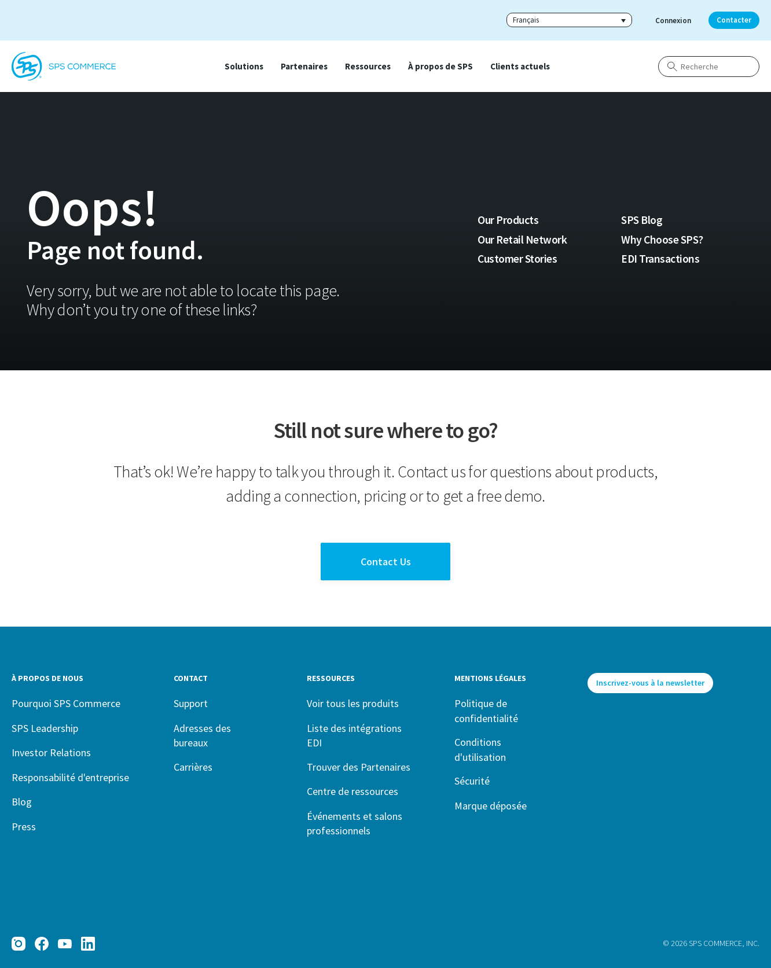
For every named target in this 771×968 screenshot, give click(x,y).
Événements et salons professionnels (354, 823)
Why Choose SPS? (662, 239)
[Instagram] (18, 944)
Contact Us (386, 561)
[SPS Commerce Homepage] (64, 66)
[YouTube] (65, 944)
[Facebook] (42, 944)
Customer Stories (517, 259)
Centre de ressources (352, 791)
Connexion (673, 20)
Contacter (734, 20)
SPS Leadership (45, 728)
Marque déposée (490, 805)
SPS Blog (641, 220)
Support (191, 703)
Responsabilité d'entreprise (70, 777)
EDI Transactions (660, 259)
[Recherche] (708, 66)
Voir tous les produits (353, 703)
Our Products (508, 220)
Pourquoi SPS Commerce (66, 703)
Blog (22, 801)
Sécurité (472, 780)
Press (24, 826)
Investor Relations (51, 752)
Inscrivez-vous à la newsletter (650, 683)
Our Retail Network (522, 239)
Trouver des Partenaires (358, 767)
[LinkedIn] (88, 944)
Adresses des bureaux (202, 736)
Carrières (193, 767)
